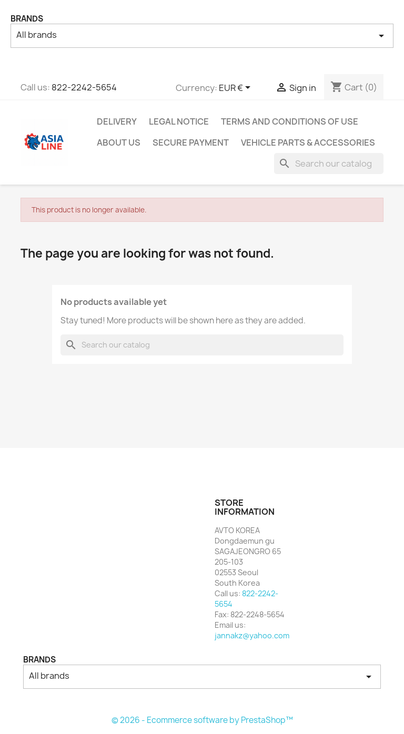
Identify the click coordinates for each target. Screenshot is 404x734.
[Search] (328, 163)
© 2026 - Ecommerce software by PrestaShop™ (202, 720)
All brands (202, 35)
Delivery (117, 121)
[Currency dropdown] (236, 88)
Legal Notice (179, 121)
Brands (27, 18)
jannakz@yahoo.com (252, 635)
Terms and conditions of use (289, 121)
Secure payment (191, 142)
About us (118, 142)
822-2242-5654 (84, 87)
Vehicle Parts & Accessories (308, 142)
